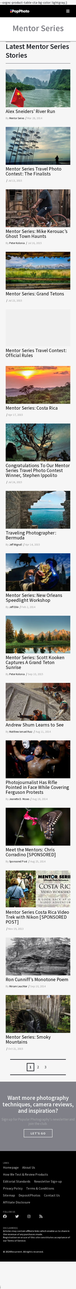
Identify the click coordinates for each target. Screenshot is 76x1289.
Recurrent (16, 1251)
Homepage (11, 1167)
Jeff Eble (13, 607)
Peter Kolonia (17, 243)
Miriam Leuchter (18, 986)
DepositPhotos (29, 1195)
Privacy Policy (12, 1188)
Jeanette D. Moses (19, 799)
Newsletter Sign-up (48, 1181)
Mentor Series (16, 118)
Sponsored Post (18, 861)
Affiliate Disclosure (16, 1202)
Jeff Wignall (15, 544)
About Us (28, 1167)
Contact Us (52, 1195)
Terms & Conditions (40, 1188)
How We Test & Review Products (25, 1174)
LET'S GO (38, 1133)
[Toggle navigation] (68, 11)
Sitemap (9, 1195)
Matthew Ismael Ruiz (20, 731)
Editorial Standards (16, 1181)
